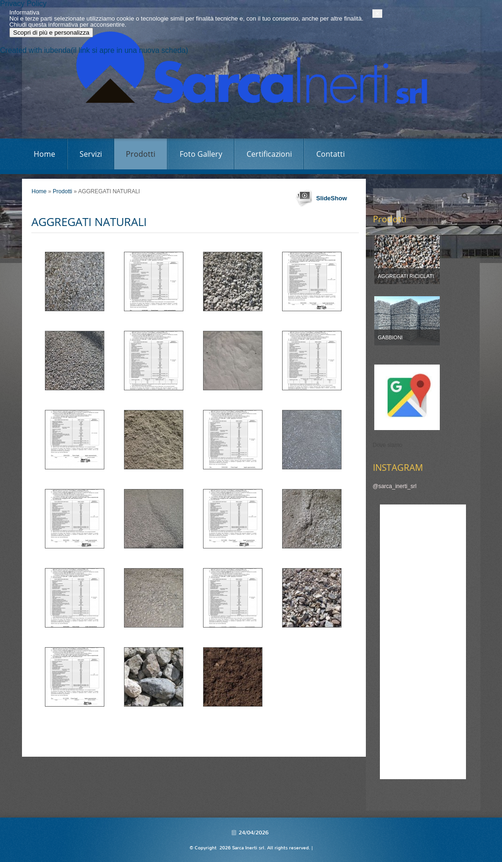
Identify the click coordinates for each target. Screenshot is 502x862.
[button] (475, 821)
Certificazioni (269, 154)
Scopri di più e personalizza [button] (82, 840)
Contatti (330, 154)
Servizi (91, 154)
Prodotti (140, 154)
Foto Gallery (201, 154)
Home (44, 154)
